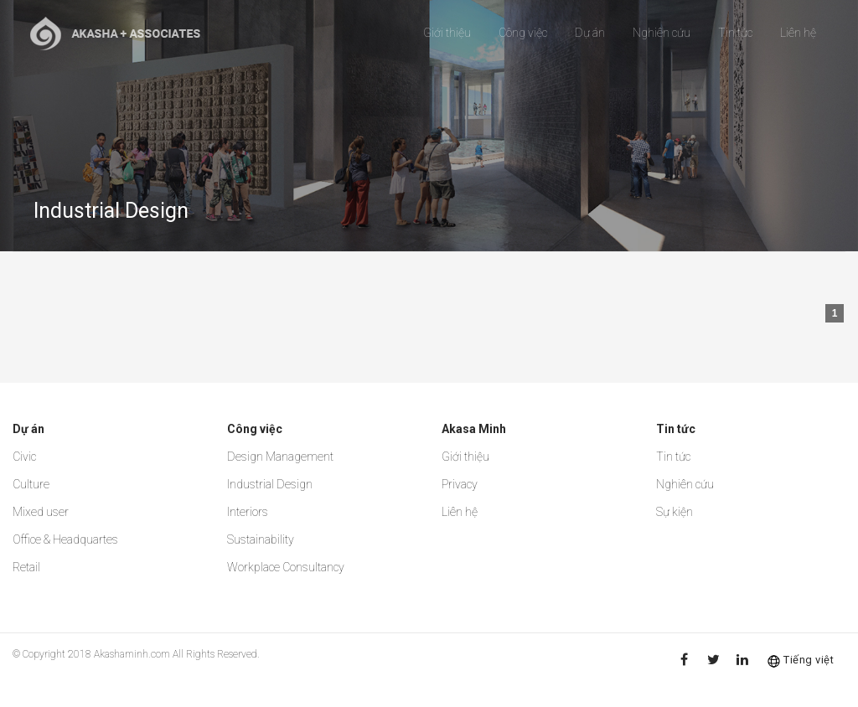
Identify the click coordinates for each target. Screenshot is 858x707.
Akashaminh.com (132, 654)
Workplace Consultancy (285, 567)
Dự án (590, 32)
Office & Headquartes (65, 539)
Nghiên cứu (661, 32)
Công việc (523, 32)
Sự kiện (674, 512)
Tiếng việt (808, 659)
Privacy (460, 484)
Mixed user (41, 512)
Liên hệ (798, 32)
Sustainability (260, 539)
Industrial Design (270, 484)
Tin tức (735, 32)
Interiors (247, 512)
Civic (24, 456)
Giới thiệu (447, 32)
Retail (26, 567)
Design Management (280, 456)
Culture (31, 484)
